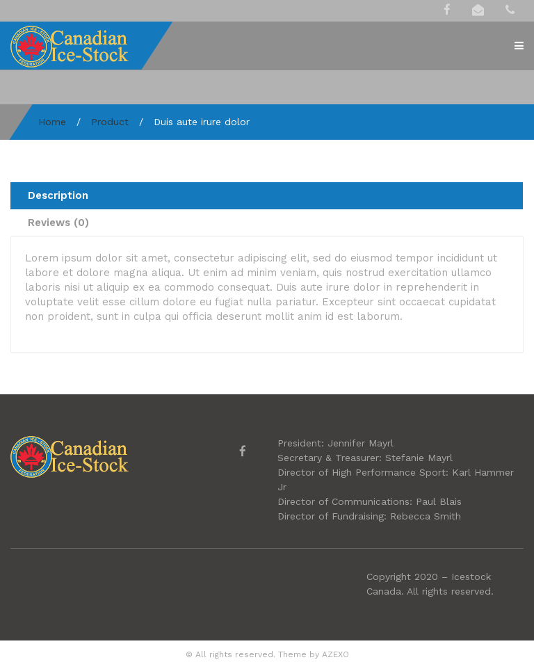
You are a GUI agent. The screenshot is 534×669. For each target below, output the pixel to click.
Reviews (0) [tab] (58, 222)
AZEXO (335, 654)
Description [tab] (58, 195)
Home (52, 121)
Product (110, 121)
